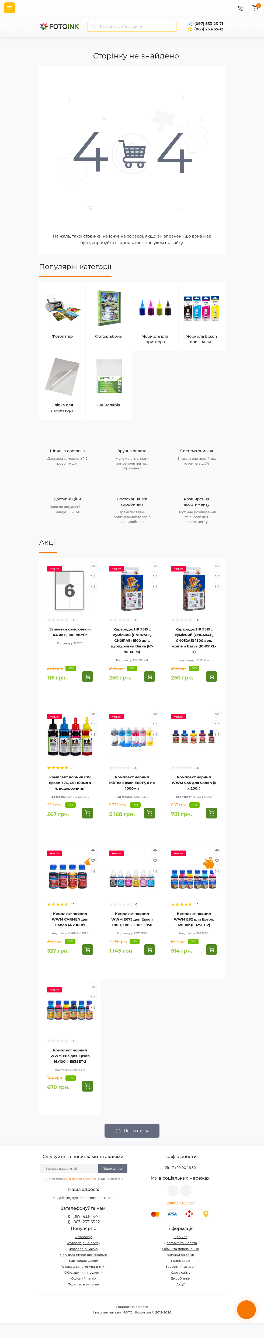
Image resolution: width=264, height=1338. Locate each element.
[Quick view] (93, 566)
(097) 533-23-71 (208, 23)
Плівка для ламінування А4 (84, 1266)
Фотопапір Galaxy (83, 1249)
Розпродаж (180, 1261)
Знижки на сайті (180, 1255)
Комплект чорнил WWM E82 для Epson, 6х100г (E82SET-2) (194, 919)
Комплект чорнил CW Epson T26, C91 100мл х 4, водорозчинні (70, 782)
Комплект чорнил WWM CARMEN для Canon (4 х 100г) (70, 919)
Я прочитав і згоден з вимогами (86, 1179)
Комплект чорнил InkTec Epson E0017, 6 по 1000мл (132, 782)
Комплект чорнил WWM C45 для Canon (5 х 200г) (194, 782)
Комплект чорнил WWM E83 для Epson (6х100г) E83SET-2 (70, 1056)
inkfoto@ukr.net (180, 1203)
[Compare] (93, 587)
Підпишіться (112, 1168)
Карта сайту (180, 1272)
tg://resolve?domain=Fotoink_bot (185, 1190)
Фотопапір (83, 1237)
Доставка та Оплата (180, 1243)
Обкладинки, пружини (83, 1272)
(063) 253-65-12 (208, 29)
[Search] (93, 26)
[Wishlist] (93, 576)
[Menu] (9, 7)
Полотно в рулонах (84, 1284)
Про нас (180, 1237)
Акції (48, 542)
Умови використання (81, 1178)
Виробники (180, 1278)
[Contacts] (240, 8)
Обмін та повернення (180, 1249)
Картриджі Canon (83, 1261)
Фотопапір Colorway (83, 1243)
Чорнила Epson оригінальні (83, 1255)
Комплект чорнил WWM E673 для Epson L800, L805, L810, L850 (132, 919)
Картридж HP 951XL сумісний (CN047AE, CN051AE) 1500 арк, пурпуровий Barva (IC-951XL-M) (132, 640)
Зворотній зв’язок (181, 1266)
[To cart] (87, 676)
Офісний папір (83, 1278)
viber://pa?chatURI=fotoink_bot (173, 1190)
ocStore (142, 1307)
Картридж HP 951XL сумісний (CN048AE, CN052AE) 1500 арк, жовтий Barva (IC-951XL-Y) (194, 640)
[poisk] (225, 8)
